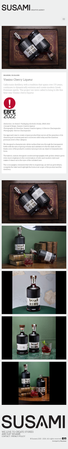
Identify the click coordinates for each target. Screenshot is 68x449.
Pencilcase (63, 441)
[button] (4, 48)
